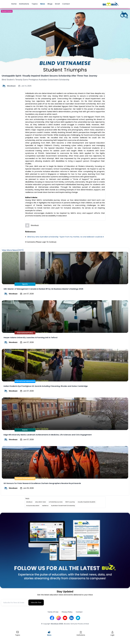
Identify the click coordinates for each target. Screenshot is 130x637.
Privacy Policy (67, 612)
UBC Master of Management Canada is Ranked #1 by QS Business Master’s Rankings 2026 (43, 289)
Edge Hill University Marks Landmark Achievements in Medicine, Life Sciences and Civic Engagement (48, 434)
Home (13, 4)
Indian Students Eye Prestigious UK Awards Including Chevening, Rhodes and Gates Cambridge (46, 386)
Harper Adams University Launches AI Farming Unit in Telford (30, 337)
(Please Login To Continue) (45, 242)
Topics (35, 4)
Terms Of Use (53, 612)
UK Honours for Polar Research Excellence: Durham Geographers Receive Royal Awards (42, 483)
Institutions (24, 4)
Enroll (57, 4)
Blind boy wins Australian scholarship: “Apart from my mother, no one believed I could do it (65, 237)
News (42, 4)
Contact (66, 4)
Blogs (50, 4)
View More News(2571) (13, 250)
